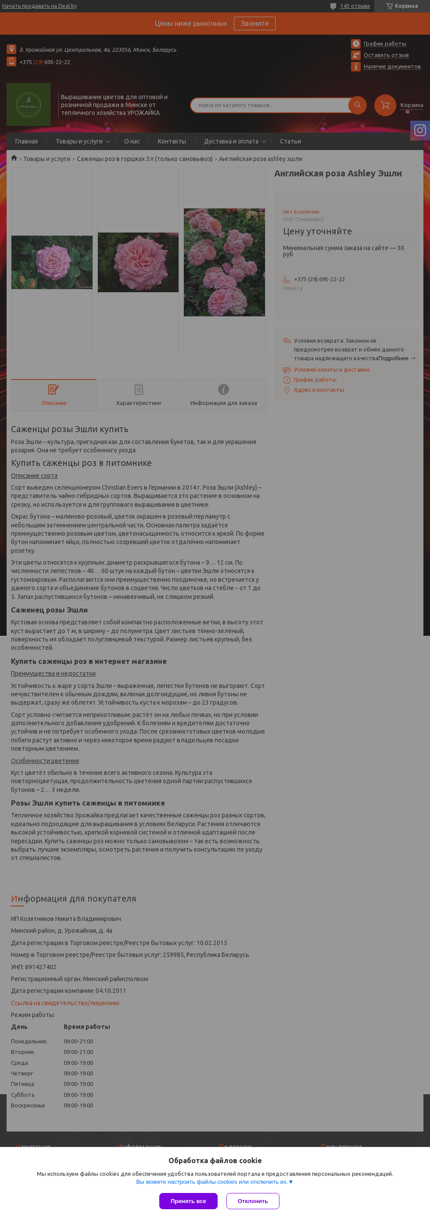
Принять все (188, 1201)
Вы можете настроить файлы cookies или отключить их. (212, 1181)
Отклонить (253, 1201)
